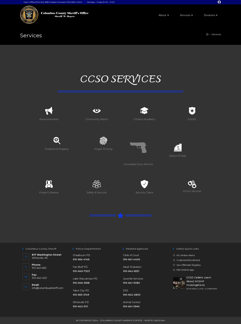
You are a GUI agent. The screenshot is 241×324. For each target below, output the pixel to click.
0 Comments (211, 289)
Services (216, 34)
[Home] (207, 34)
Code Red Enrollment (188, 260)
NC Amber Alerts (186, 255)
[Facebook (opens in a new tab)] (219, 2)
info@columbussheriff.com (47, 288)
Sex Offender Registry (189, 265)
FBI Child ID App (185, 269)
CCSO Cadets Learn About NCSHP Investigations (198, 281)
